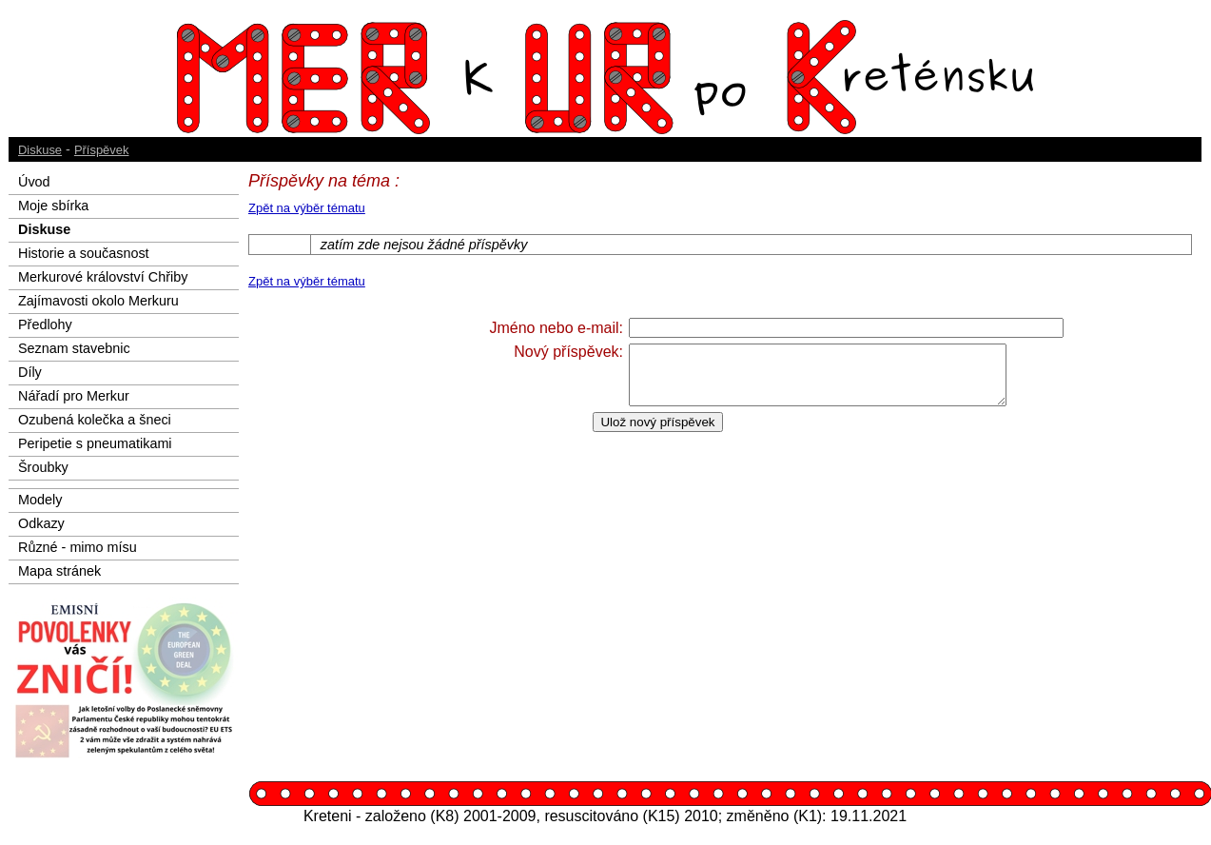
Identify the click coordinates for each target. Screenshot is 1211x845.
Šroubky (43, 467)
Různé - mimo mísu (77, 547)
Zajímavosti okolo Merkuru (98, 300)
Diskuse (40, 150)
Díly (30, 372)
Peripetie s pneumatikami (95, 443)
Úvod (34, 181)
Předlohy (45, 324)
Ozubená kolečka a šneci (94, 419)
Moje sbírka (53, 205)
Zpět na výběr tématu (306, 208)
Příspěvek (101, 150)
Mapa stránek (59, 571)
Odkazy (41, 523)
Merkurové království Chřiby (102, 277)
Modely (40, 499)
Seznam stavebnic (74, 348)
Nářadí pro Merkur (73, 395)
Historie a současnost (83, 253)
